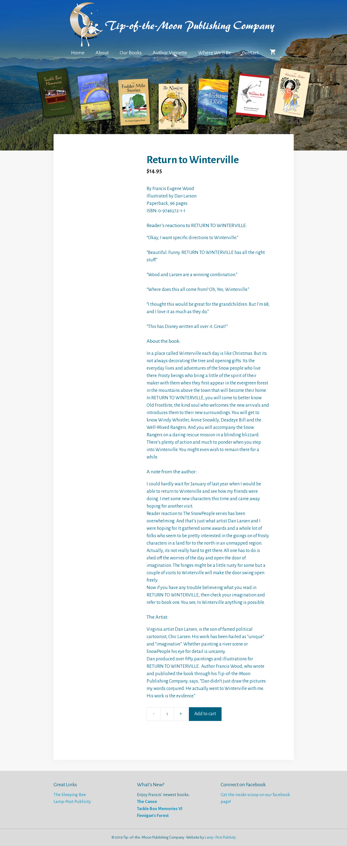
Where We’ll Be (214, 52)
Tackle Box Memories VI (160, 808)
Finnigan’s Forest (153, 815)
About (102, 52)
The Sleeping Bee (70, 794)
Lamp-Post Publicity (72, 801)
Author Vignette (170, 52)
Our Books (131, 52)
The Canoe (147, 801)
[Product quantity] (167, 714)
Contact (250, 52)
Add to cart (205, 713)
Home (78, 52)
